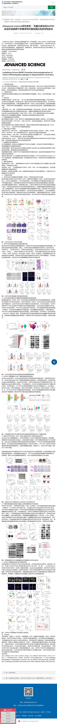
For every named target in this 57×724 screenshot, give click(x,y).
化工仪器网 (38, 715)
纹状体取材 (12, 672)
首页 (11, 19)
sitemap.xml (16, 715)
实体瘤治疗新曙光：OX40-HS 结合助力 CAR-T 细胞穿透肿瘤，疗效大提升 (30, 678)
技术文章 (17, 19)
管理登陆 (24, 715)
